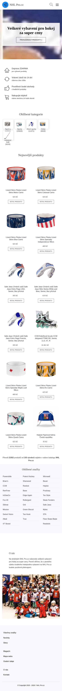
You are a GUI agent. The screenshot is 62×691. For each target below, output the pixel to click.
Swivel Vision (8, 514)
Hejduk (46, 486)
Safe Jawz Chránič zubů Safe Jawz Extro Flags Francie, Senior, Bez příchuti (16, 338)
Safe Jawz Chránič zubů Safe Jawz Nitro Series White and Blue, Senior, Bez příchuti (46, 289)
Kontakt (6, 675)
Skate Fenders (49, 500)
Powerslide (7, 476)
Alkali (5, 519)
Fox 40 (5, 500)
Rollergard (27, 500)
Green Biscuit (28, 509)
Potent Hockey (29, 476)
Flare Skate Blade (50, 519)
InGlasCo (6, 495)
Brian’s (5, 481)
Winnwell (46, 476)
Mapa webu (8, 656)
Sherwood (27, 481)
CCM (5, 486)
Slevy (5, 643)
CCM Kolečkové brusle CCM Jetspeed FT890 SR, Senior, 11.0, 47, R (46, 338)
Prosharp (46, 491)
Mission (6, 509)
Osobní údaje (8, 661)
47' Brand (6, 524)
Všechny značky (9, 633)
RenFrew (6, 491)
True (24, 519)
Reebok (26, 486)
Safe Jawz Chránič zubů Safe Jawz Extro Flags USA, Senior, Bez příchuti (16, 289)
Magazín (6, 651)
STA (44, 514)
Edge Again (27, 495)
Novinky (6, 638)
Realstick (46, 524)
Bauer (45, 481)
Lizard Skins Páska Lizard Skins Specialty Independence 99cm (46, 239)
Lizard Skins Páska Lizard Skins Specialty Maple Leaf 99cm (16, 388)
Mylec (45, 509)
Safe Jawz (47, 505)
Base (25, 491)
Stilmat (5, 505)
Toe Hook (26, 514)
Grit (24, 505)
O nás (5, 670)
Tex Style (46, 495)
